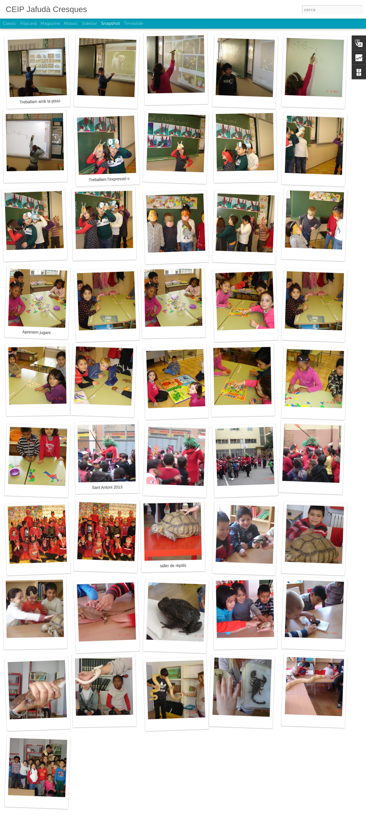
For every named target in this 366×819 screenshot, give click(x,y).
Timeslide (133, 23)
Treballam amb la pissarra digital (48, 101)
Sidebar (89, 23)
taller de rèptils (173, 565)
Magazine (50, 23)
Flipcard (28, 23)
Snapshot (110, 23)
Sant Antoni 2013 (107, 487)
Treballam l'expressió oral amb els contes (125, 178)
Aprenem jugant (36, 332)
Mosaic (71, 23)
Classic (9, 23)
